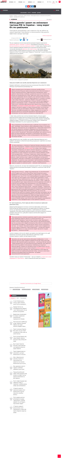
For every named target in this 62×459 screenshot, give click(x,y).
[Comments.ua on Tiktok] (35, 6)
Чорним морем (29, 148)
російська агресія (26, 289)
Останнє (13, 298)
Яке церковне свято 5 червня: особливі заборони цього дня (19, 368)
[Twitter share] (21, 40)
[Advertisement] (31, 272)
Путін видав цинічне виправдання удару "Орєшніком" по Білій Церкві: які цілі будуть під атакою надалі (19, 400)
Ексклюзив (23, 12)
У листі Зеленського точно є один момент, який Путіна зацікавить (19, 302)
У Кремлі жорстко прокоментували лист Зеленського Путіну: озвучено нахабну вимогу (19, 391)
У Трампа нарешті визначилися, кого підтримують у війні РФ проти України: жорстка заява (19, 409)
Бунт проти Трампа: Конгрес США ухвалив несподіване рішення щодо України (19, 346)
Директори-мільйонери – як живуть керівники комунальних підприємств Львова (20, 317)
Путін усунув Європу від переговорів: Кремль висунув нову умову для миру (19, 339)
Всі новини (49, 19)
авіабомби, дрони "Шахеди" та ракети (20, 44)
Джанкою (25, 49)
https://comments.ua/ (19, 287)
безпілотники (44, 289)
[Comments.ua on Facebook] (31, 6)
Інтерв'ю (34, 12)
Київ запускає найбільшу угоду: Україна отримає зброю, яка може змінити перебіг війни (20, 324)
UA (53, 1)
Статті (29, 12)
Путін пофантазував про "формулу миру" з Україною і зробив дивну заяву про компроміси (20, 383)
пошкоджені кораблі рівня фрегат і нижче (28, 105)
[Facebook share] (24, 40)
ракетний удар (16, 289)
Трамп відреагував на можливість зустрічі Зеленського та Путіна (19, 353)
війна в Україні (36, 289)
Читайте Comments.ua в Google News (30, 283)
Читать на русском (47, 35)
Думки (39, 12)
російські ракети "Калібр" (43, 247)
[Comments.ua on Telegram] (33, 6)
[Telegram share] (27, 40)
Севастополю (33, 49)
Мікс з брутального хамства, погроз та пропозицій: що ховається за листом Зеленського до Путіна (19, 360)
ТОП (18, 298)
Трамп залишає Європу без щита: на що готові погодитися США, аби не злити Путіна (20, 331)
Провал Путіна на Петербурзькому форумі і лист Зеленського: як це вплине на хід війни (20, 309)
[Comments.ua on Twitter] (26, 6)
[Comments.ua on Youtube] (28, 6)
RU (56, 2)
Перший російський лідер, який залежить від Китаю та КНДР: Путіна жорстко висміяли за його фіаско (20, 375)
